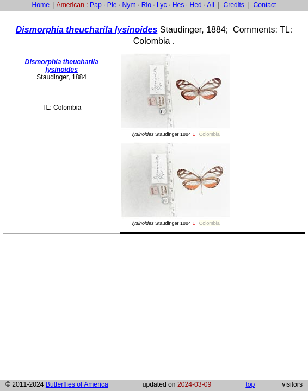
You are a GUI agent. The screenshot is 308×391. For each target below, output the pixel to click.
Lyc (162, 5)
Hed (195, 5)
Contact (265, 5)
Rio (146, 5)
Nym (129, 5)
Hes (178, 5)
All (210, 5)
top (250, 384)
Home (40, 5)
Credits (233, 5)
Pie (112, 5)
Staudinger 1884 (175, 95)
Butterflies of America (77, 384)
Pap (96, 5)
